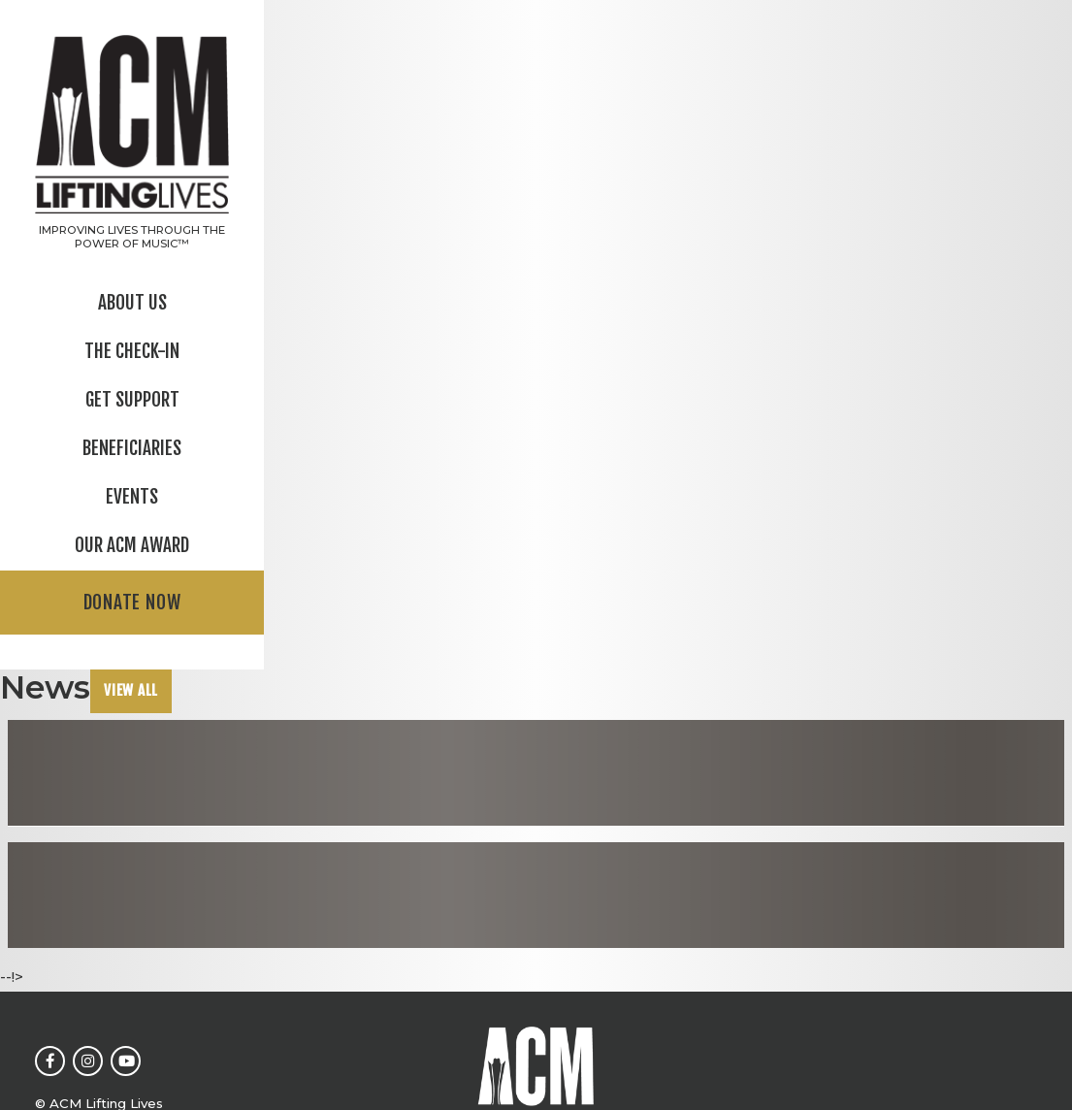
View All (131, 690)
